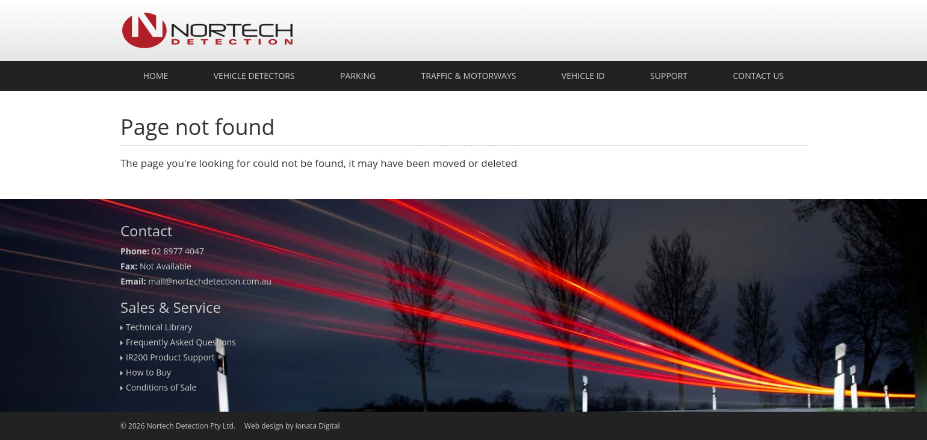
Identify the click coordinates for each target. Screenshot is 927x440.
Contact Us (758, 75)
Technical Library (159, 327)
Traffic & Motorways (468, 75)
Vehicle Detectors (254, 75)
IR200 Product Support (170, 357)
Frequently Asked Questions (181, 342)
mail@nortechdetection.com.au (209, 281)
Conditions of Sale (161, 387)
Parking (358, 75)
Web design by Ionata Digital (291, 426)
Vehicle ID (583, 75)
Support (668, 75)
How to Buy (148, 372)
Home (156, 75)
